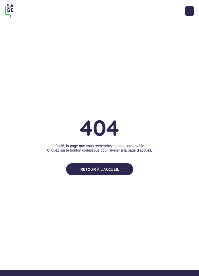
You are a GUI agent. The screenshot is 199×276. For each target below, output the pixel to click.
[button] (189, 11)
